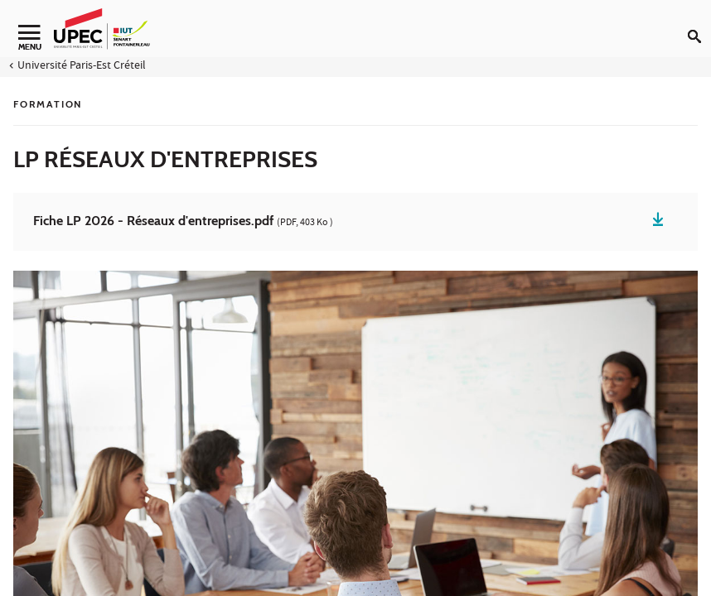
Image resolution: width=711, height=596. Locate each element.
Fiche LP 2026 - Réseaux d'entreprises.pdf (183, 222)
